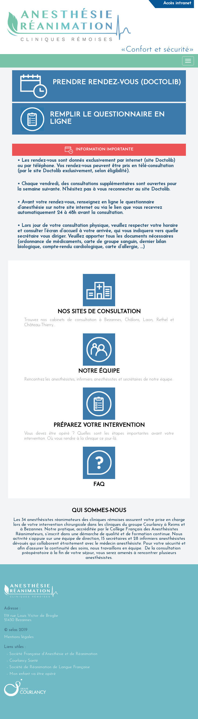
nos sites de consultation (99, 312)
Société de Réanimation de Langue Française (49, 667)
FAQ (99, 484)
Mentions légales (19, 637)
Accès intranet (177, 3)
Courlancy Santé (23, 661)
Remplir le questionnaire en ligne (107, 118)
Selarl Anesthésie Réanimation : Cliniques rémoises (68, 25)
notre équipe (99, 371)
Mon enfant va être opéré (32, 674)
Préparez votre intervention (99, 425)
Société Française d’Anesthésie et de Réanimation (53, 654)
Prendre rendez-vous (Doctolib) (116, 82)
